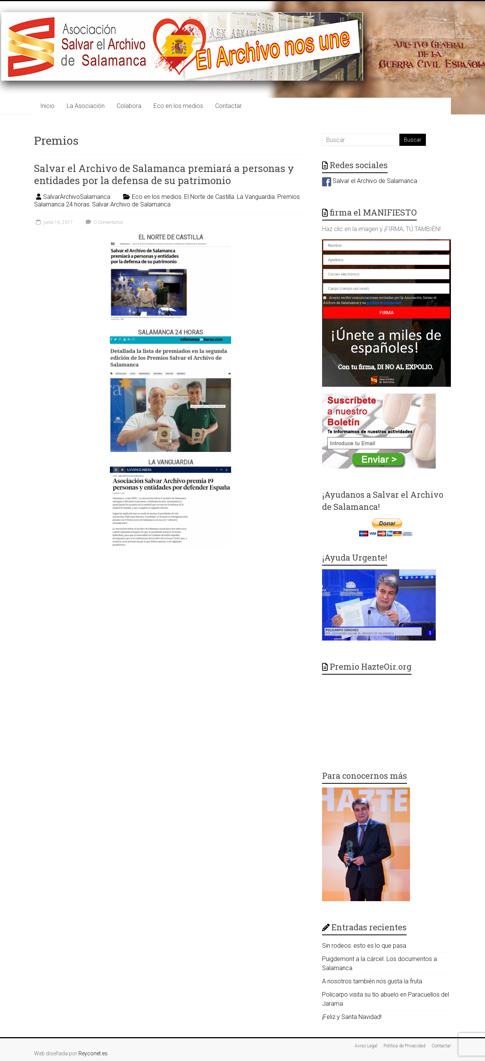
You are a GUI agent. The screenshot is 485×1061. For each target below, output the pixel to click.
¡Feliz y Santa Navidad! (352, 1016)
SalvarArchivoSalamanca (76, 196)
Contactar (228, 105)
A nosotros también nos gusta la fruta (372, 981)
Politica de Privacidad (404, 1045)
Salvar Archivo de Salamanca (131, 204)
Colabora (129, 105)
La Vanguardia (256, 196)
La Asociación (86, 105)
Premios (288, 196)
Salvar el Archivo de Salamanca (369, 180)
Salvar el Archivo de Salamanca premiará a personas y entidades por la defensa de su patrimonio (164, 174)
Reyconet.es (93, 1053)
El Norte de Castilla (209, 196)
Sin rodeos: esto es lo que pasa (364, 945)
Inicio (47, 105)
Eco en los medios (178, 105)
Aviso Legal (366, 1045)
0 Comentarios (103, 222)
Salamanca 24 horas (61, 204)
